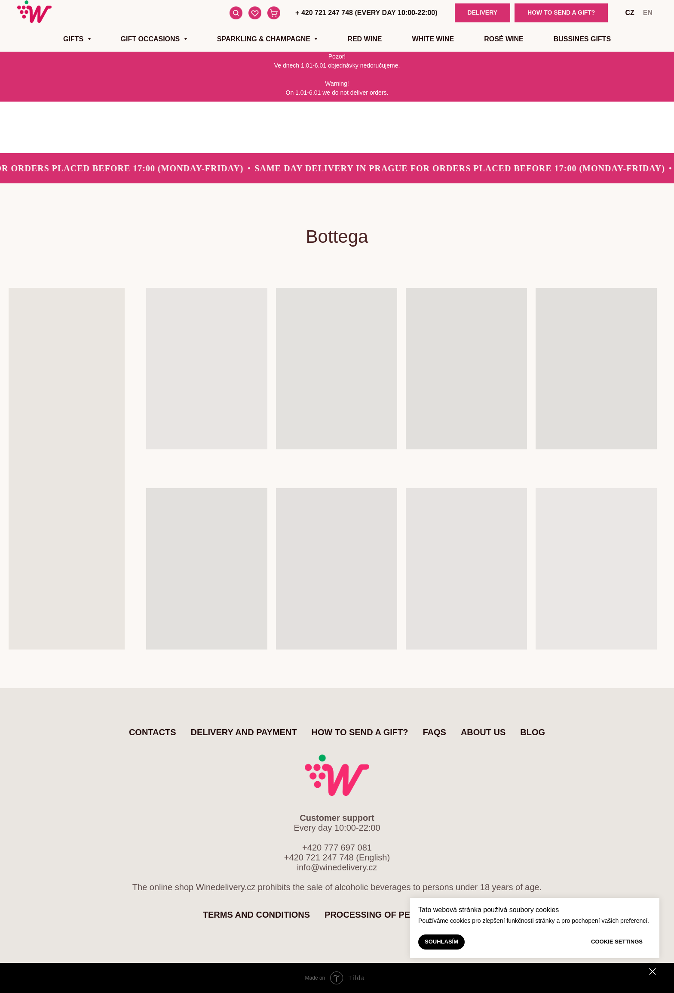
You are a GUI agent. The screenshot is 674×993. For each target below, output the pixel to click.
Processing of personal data (398, 914)
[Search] (236, 12)
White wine (433, 39)
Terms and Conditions (256, 914)
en (648, 12)
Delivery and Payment (244, 732)
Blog (532, 732)
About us (483, 732)
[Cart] (273, 12)
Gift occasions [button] (151, 39)
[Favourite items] (254, 12)
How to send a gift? (360, 732)
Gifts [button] (74, 39)
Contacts (152, 732)
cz (629, 12)
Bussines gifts (582, 39)
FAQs (434, 732)
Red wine (364, 39)
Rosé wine (504, 39)
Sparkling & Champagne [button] (264, 39)
